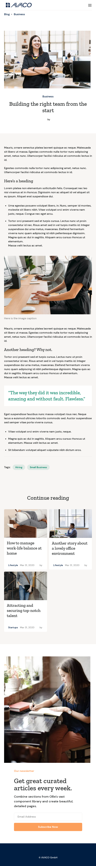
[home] (18, 5)
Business (19, 14)
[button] (90, 5)
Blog (7, 14)
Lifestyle (13, 565)
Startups (13, 627)
